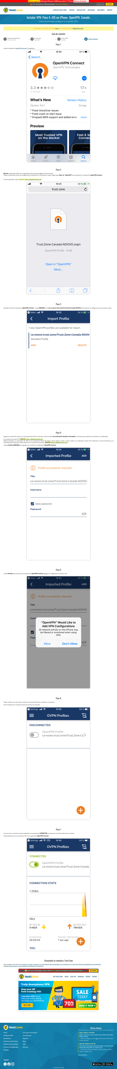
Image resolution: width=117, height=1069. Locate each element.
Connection (39, 966)
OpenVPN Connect (21, 48)
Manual (25, 1047)
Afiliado (6, 1050)
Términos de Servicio (11, 1041)
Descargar (91, 10)
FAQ (24, 1044)
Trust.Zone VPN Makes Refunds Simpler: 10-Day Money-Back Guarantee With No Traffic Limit (96, 1046)
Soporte (109, 10)
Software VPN (8, 1035)
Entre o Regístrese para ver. (33, 179)
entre (57, 28)
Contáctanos (27, 1035)
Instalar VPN (81, 10)
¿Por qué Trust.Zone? (60, 10)
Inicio (5, 1033)
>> (81, 1)
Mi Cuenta (109, 4)
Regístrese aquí (78, 28)
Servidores (101, 10)
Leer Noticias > (82, 1055)
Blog (24, 1041)
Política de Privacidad (11, 1044)
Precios (71, 10)
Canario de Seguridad (11, 1047)
